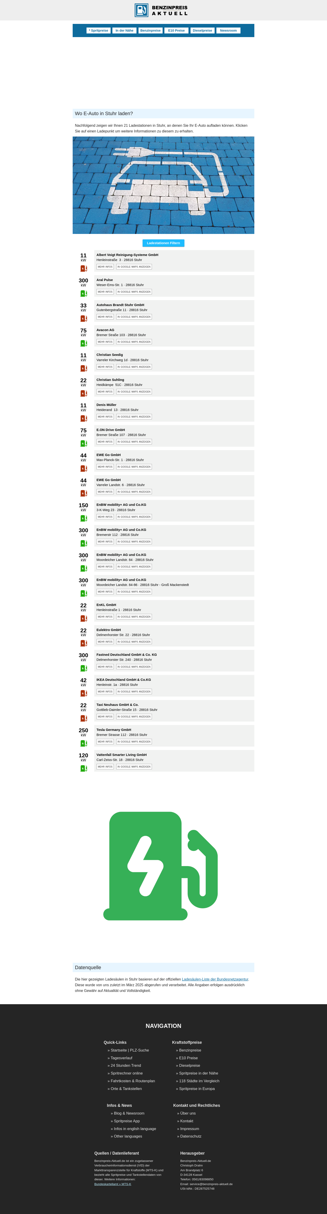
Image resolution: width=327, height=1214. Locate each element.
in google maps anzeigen (134, 266)
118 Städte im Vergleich (199, 1081)
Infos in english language (135, 1129)
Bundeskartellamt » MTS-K (112, 1184)
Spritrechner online (127, 1073)
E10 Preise (176, 30)
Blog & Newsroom (129, 1113)
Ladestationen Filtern (163, 243)
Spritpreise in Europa (197, 1089)
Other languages (128, 1136)
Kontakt (186, 1121)
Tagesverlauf (121, 1058)
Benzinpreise (150, 30)
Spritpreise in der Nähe (198, 1073)
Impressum (189, 1129)
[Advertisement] (163, 71)
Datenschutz (190, 1136)
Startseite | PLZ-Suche (130, 1050)
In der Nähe (124, 30)
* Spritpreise (98, 30)
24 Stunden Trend (126, 1066)
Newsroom (228, 30)
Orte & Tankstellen (126, 1089)
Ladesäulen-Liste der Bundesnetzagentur (215, 979)
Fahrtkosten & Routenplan (133, 1081)
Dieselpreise (202, 30)
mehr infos (105, 266)
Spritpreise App (127, 1121)
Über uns (188, 1113)
